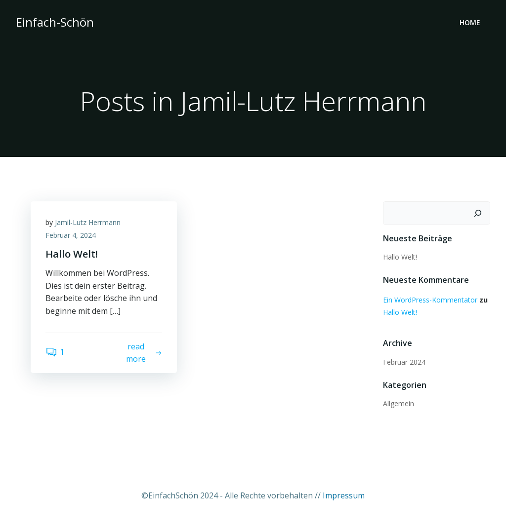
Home (470, 22)
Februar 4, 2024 (70, 235)
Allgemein (398, 403)
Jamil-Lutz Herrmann (88, 222)
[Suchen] (478, 213)
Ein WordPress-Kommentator (430, 299)
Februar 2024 (404, 362)
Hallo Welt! (400, 257)
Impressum (344, 495)
